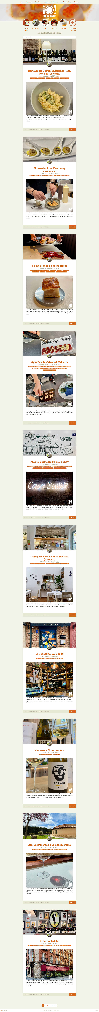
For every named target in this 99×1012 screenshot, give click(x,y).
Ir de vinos (38, 658)
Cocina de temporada (51, 945)
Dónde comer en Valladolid (58, 658)
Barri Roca (48, 78)
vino (41, 658)
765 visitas (46, 226)
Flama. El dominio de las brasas (49, 265)
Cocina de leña (42, 271)
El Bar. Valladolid (49, 941)
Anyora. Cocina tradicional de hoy (49, 461)
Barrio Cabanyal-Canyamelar (51, 368)
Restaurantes (32, 129)
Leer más (72, 129)
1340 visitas (46, 711)
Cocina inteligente (56, 754)
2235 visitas (46, 994)
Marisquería (45, 366)
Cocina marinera (38, 366)
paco (58, 76)
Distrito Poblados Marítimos (66, 366)
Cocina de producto (41, 78)
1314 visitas (46, 517)
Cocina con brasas (53, 270)
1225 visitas (46, 805)
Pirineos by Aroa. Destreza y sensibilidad (49, 169)
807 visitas (46, 423)
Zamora (51, 849)
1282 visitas (46, 902)
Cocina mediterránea (33, 78)
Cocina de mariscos (57, 366)
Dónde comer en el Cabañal (62, 368)
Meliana (52, 78)
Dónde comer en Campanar (65, 175)
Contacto (29, 2)
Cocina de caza (63, 849)
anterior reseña (62, 603)
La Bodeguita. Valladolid (49, 653)
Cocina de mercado (31, 945)
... (49, 1005)
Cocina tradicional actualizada (40, 466)
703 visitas (46, 129)
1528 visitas (46, 615)
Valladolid (45, 658)
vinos (45, 754)
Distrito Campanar (50, 175)
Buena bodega (56, 78)
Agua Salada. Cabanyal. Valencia (49, 362)
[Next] (56, 1005)
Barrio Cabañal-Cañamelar (37, 368)
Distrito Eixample (66, 270)
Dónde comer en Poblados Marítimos (49, 370)
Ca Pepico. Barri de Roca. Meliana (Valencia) (49, 558)
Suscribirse (38, 2)
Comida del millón (66, 2)
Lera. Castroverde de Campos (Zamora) (49, 844)
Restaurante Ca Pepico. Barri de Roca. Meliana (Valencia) (49, 72)
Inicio (21, 2)
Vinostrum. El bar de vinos (49, 750)
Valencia (30, 175)
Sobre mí (76, 2)
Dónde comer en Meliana (64, 78)
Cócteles (44, 368)
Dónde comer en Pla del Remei (61, 271)
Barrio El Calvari (56, 175)
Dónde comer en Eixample (50, 271)
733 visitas (46, 323)
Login (97, 1010)
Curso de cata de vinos (50, 2)
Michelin (41, 849)
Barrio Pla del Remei (35, 271)
